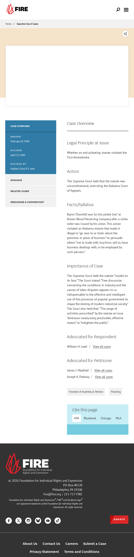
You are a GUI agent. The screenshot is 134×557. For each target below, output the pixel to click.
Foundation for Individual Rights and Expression (50, 481)
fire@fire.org (52, 494)
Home (9, 23)
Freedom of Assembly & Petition (86, 391)
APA (76, 418)
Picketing (116, 391)
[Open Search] (118, 10)
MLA (118, 418)
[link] (17, 9)
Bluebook (90, 418)
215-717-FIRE (73, 494)
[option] (30, 147)
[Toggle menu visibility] (126, 9)
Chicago (106, 418)
